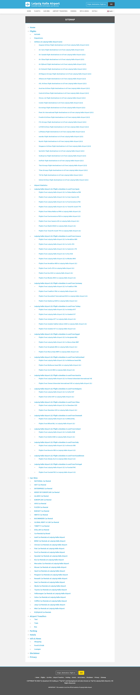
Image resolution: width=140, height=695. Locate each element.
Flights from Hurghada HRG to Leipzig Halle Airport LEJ (58, 347)
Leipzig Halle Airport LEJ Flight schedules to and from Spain (56, 189)
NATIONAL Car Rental (42, 481)
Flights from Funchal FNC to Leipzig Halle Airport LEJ (57, 472)
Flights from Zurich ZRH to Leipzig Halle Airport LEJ (57, 370)
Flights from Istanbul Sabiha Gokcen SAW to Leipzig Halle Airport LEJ (63, 324)
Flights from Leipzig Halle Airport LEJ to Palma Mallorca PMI (60, 192)
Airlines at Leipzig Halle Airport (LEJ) (48, 42)
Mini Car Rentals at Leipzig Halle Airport (49, 608)
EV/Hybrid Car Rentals (42, 612)
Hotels (94, 11)
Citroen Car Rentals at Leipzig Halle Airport (50, 545)
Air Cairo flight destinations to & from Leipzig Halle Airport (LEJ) (61, 50)
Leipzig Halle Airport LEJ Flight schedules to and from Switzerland (59, 357)
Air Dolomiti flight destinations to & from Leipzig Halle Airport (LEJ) (62, 69)
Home (29, 11)
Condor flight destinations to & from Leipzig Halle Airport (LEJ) (61, 103)
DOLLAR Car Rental (41, 530)
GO (111, 4)
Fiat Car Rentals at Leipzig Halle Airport (49, 548)
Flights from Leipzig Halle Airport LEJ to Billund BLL (57, 419)
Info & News (84, 11)
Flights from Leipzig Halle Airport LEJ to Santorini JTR (58, 249)
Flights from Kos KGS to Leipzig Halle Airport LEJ (56, 273)
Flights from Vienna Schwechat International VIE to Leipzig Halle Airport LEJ (65, 383)
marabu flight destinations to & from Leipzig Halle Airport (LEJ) (61, 136)
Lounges (37, 649)
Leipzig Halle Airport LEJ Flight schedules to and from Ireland (57, 429)
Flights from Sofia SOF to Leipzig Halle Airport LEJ (56, 397)
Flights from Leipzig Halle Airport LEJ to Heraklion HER (58, 239)
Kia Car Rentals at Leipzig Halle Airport (49, 560)
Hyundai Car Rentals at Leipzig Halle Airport (51, 556)
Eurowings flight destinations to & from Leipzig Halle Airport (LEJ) (62, 107)
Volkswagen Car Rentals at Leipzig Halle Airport (52, 593)
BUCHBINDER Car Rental (43, 518)
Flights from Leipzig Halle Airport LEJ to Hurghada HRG (58, 337)
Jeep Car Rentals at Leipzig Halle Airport (49, 605)
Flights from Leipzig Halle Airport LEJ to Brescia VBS (57, 445)
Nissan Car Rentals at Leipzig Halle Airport (50, 567)
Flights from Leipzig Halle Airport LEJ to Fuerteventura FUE (60, 202)
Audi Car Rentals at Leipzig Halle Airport (49, 537)
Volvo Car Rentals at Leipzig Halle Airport (50, 597)
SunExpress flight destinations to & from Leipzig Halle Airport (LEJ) (62, 156)
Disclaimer (35, 653)
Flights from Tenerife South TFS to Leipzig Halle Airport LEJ (60, 231)
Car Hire (46, 11)
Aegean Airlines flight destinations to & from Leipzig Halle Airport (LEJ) (64, 45)
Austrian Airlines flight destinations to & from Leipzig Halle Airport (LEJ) (64, 88)
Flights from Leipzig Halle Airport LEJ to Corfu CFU (56, 244)
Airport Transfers (60, 11)
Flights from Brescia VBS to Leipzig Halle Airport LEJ (57, 450)
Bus (35, 627)
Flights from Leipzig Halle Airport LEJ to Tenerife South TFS (60, 206)
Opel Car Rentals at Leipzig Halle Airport (49, 571)
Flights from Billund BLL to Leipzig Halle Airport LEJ (57, 423)
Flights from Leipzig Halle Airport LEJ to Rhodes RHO (57, 258)
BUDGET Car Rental (41, 511)
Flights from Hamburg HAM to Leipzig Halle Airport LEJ (58, 301)
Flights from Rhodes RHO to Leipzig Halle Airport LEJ (57, 278)
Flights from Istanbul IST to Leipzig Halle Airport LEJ (57, 329)
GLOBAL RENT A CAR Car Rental (46, 522)
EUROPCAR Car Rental (42, 500)
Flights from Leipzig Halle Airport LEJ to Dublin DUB (57, 432)
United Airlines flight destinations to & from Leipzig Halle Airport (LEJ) (63, 180)
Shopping (37, 642)
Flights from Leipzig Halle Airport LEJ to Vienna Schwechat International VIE (65, 378)
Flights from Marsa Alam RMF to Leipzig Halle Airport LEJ (59, 352)
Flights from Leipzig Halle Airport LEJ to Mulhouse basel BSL (60, 360)
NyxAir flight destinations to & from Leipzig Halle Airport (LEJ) (61, 141)
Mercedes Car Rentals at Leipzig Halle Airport (51, 563)
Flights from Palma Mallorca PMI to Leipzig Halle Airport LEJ (60, 211)
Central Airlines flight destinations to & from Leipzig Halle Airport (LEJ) (64, 93)
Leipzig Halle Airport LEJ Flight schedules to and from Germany (58, 283)
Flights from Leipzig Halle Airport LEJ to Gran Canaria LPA (59, 197)
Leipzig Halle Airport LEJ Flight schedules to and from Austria (57, 375)
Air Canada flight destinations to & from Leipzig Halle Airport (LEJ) (62, 54)
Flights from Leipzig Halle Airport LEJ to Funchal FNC (57, 467)
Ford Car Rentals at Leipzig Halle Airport (49, 552)
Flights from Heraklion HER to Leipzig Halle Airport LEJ (58, 263)
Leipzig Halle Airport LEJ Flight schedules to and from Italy (56, 442)
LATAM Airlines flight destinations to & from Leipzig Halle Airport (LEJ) (64, 127)
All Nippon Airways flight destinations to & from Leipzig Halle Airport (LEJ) (65, 74)
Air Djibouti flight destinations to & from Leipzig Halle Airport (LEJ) (62, 64)
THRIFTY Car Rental (41, 526)
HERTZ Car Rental (41, 515)
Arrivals (37, 34)
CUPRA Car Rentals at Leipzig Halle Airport (50, 601)
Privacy (33, 657)
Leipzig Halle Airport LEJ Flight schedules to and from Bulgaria (58, 389)
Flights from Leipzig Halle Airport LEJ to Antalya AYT (57, 309)
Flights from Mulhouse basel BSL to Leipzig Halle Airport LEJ (60, 365)
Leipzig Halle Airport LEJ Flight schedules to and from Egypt (57, 334)
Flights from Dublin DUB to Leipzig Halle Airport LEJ (57, 437)
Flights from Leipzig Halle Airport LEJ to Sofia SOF (56, 392)
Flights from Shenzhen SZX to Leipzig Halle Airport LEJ (58, 410)
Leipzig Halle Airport (45, 4)
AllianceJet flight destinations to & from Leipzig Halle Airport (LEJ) (62, 79)
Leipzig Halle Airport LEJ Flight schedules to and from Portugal (58, 464)
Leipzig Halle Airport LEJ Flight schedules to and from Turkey (57, 306)
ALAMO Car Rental (41, 496)
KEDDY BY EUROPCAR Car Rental (46, 492)
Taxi (36, 619)
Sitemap (103, 677)
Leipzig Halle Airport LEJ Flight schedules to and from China (56, 402)
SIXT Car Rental (40, 485)
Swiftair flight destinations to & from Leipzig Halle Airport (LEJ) (61, 160)
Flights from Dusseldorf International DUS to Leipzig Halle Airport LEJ (63, 296)
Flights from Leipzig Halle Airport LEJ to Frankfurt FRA (58, 286)
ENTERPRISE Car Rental (43, 488)
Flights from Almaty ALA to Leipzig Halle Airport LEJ (57, 459)
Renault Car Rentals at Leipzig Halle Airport (50, 578)
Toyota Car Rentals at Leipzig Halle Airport (50, 590)
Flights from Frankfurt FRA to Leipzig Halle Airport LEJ (58, 291)
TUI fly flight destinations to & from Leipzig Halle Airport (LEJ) (61, 175)
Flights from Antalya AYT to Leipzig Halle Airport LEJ (57, 319)
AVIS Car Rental (40, 503)
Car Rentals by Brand (42, 533)
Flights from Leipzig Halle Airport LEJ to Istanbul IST (57, 314)
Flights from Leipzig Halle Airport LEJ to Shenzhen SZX (58, 405)
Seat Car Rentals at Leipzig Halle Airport (49, 582)
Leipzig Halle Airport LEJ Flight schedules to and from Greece (57, 236)
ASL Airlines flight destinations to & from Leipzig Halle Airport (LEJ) (63, 83)
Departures (38, 38)
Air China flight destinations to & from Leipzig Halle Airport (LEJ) (61, 59)
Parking (73, 11)
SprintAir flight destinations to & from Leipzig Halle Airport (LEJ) (61, 151)
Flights (37, 11)
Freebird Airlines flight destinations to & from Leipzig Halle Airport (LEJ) (64, 117)
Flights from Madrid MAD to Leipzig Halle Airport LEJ (57, 226)
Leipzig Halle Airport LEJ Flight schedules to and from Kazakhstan (59, 456)
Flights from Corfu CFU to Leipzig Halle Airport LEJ (56, 268)
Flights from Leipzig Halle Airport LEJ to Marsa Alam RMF (59, 342)
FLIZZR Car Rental (41, 507)
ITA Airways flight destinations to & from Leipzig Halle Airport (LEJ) (62, 122)
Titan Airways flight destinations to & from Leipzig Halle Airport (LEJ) (63, 170)
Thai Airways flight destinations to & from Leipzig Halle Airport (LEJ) (63, 165)
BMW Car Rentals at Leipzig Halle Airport (49, 541)
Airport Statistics (40, 185)
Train (36, 623)
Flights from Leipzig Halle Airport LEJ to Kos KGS (56, 254)
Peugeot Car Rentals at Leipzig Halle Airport (51, 575)
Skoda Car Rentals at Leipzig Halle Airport (50, 586)
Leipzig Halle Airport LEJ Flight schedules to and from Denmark (58, 415)
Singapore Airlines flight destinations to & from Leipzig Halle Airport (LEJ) (65, 146)
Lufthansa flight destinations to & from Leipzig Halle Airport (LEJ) (62, 132)
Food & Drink (39, 645)
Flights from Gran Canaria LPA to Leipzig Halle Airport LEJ (59, 221)
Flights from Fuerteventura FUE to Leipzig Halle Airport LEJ (60, 216)
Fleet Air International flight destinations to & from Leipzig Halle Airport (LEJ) (66, 112)
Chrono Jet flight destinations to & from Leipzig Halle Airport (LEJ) (62, 98)
